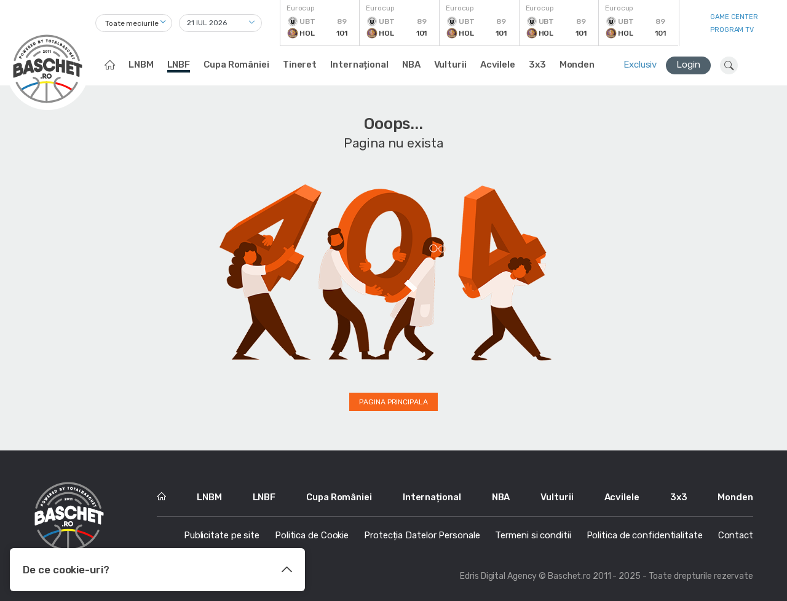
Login (688, 64)
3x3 (537, 64)
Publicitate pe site (221, 535)
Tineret (300, 64)
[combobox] (133, 23)
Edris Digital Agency (498, 576)
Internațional (359, 64)
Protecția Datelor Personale (422, 535)
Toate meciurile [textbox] (132, 23)
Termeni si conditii (533, 535)
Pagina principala (393, 402)
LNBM (141, 64)
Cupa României (236, 64)
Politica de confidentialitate (645, 535)
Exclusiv (640, 64)
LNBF (179, 64)
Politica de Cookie (312, 535)
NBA (411, 64)
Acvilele (497, 64)
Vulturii (450, 64)
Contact (735, 535)
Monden (577, 64)
